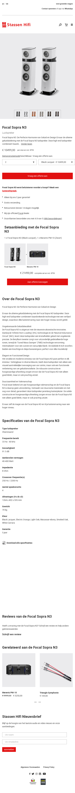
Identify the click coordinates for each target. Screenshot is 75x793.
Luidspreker (8, 132)
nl (3, 4)
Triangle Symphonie (49, 692)
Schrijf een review (11, 634)
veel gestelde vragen (64, 4)
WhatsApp (69, 8)
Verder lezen (26, 143)
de (7, 4)
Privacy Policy (48, 767)
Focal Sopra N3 (10, 267)
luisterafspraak (9, 190)
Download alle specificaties (19, 542)
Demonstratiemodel (11, 156)
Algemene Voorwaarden (30, 767)
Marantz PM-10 (32, 267)
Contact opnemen (49, 8)
